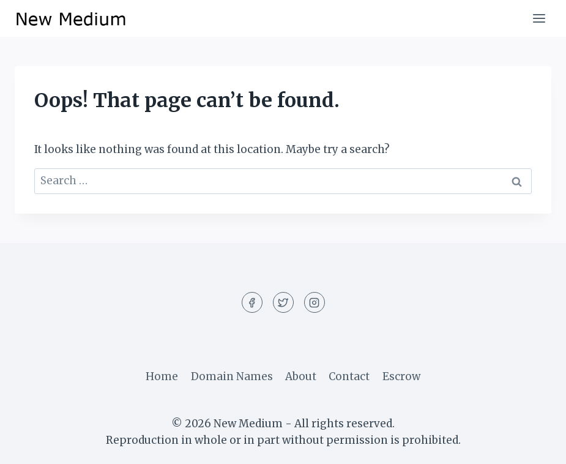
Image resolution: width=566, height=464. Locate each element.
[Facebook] (252, 302)
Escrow (401, 376)
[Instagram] (314, 302)
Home (162, 376)
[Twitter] (283, 302)
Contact (349, 376)
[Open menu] (538, 18)
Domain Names (232, 376)
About (300, 376)
